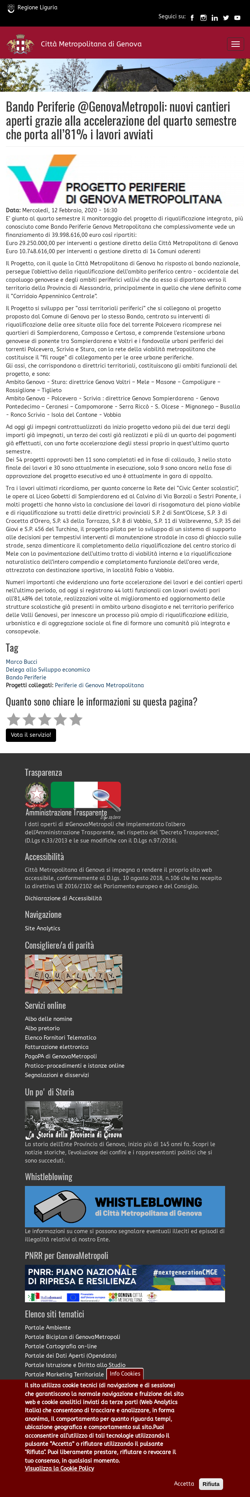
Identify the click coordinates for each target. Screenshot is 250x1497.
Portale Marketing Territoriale (64, 1374)
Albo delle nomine (48, 1019)
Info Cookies (125, 1383)
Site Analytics (42, 928)
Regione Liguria (33, 7)
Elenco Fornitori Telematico (60, 1038)
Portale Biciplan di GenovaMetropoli (72, 1337)
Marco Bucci (21, 662)
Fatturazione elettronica (57, 1047)
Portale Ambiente (48, 1328)
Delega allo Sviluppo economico (48, 670)
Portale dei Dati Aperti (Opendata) (70, 1356)
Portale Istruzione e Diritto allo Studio (75, 1365)
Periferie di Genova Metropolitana (99, 685)
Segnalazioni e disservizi (57, 1075)
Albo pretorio (42, 1028)
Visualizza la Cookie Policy (59, 1478)
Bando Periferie (26, 677)
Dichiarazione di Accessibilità (63, 898)
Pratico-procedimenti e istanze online (75, 1066)
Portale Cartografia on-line (61, 1346)
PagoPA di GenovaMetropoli (61, 1056)
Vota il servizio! (31, 735)
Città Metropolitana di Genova (91, 44)
